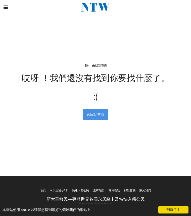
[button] (5, 7)
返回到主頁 (95, 114)
